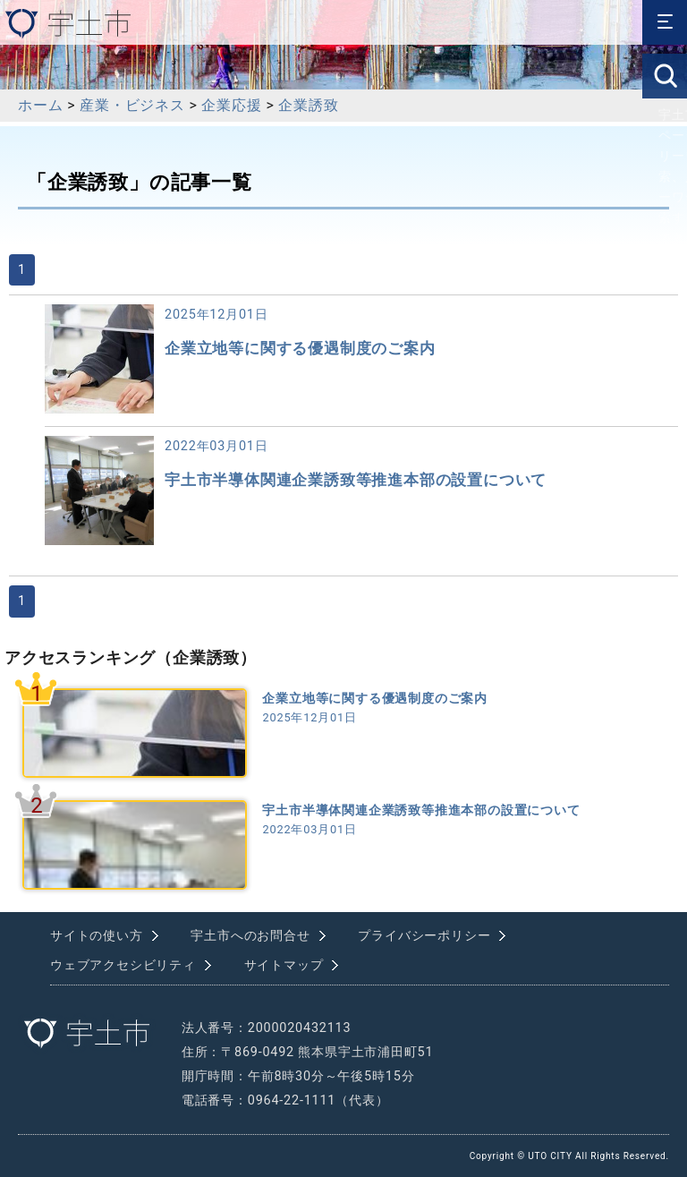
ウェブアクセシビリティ (123, 965)
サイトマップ (284, 965)
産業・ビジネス (132, 105)
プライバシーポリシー (424, 935)
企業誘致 (308, 105)
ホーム (40, 105)
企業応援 (231, 105)
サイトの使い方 (96, 935)
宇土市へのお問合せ (250, 935)
